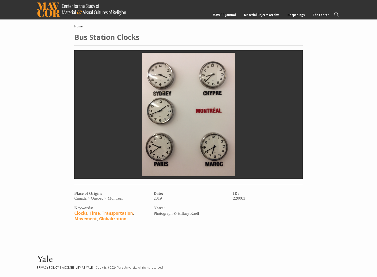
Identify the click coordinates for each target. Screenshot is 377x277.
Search (336, 14)
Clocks (80, 213)
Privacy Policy (48, 267)
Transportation (117, 213)
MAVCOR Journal (224, 15)
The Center (321, 15)
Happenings (296, 15)
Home (78, 26)
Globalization (112, 218)
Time (94, 213)
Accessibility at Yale (77, 267)
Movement (85, 218)
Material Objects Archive (261, 15)
